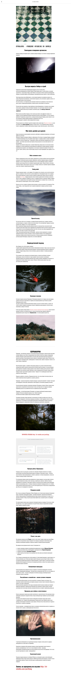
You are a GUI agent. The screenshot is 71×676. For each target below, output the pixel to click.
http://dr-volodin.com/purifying (32, 667)
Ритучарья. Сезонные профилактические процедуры (39, 309)
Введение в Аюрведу (48, 123)
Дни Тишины (22, 177)
